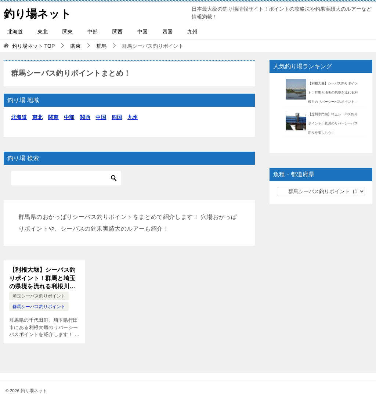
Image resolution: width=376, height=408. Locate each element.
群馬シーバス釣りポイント (38, 306)
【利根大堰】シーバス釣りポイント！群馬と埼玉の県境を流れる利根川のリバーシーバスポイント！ (42, 278)
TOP (33, 46)
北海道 (15, 32)
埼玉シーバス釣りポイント (38, 296)
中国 (142, 32)
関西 (117, 32)
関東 (67, 32)
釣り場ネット (37, 12)
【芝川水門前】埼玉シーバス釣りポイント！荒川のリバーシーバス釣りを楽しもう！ (333, 123)
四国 (167, 32)
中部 (92, 32)
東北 (42, 32)
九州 (192, 32)
